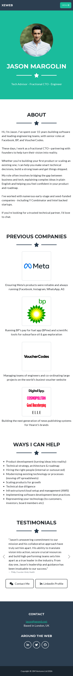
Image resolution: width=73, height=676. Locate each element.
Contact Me (20, 583)
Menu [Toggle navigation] (65, 5)
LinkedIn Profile (51, 583)
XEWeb (7, 5)
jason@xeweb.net (36, 621)
